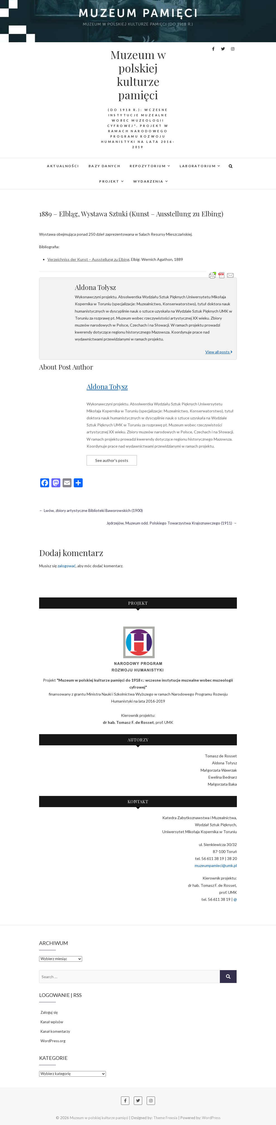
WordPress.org (53, 1041)
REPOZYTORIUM (148, 166)
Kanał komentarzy (55, 1031)
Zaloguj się (49, 1012)
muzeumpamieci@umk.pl (216, 865)
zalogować (67, 565)
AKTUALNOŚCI (63, 166)
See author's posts (111, 460)
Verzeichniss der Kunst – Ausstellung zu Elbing (88, 259)
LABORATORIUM (198, 166)
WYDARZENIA (148, 181)
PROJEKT (109, 181)
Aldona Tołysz (107, 386)
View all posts (218, 351)
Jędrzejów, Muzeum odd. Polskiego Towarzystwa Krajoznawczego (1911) (171, 523)
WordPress (211, 1117)
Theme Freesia (165, 1117)
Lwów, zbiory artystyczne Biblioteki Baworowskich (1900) (91, 510)
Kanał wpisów (52, 1022)
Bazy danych (104, 166)
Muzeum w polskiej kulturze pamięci (138, 74)
